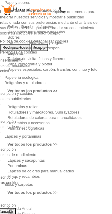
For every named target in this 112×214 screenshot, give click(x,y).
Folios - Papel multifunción (30, 26)
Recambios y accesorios (28, 123)
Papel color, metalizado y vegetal (35, 42)
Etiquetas (15, 53)
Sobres (13, 37)
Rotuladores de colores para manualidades (44, 117)
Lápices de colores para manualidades (40, 171)
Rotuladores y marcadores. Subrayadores (43, 112)
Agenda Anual (19, 208)
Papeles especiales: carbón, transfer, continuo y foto (52, 69)
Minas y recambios (23, 176)
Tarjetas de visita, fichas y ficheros (36, 58)
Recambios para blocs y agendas (36, 32)
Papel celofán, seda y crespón (33, 48)
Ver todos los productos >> (32, 10)
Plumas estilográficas (25, 128)
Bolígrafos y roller (22, 107)
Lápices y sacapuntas (26, 160)
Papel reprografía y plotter (29, 64)
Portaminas (17, 165)
